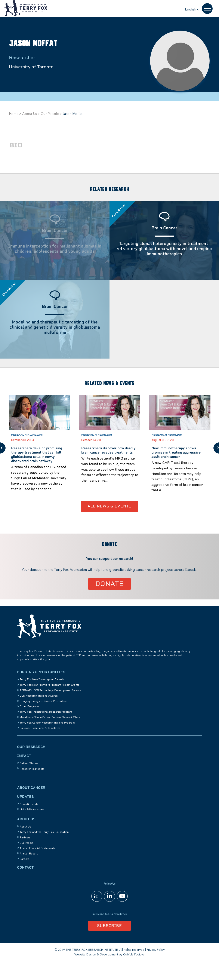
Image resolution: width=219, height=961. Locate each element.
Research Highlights (32, 768)
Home (13, 114)
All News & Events (109, 505)
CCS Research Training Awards (39, 695)
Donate (109, 583)
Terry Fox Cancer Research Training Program (47, 722)
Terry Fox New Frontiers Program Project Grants (49, 684)
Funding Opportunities (41, 671)
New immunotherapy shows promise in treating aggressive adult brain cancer (176, 452)
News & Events (29, 803)
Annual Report (29, 853)
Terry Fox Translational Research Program (46, 711)
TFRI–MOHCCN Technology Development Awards (50, 689)
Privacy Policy (156, 949)
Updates (25, 796)
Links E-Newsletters (32, 809)
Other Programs (29, 705)
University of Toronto (31, 66)
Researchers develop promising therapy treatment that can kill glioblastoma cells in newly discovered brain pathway (36, 454)
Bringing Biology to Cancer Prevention (43, 700)
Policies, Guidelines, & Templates (40, 727)
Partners (25, 837)
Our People (50, 114)
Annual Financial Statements (37, 847)
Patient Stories (29, 762)
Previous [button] (3, 447)
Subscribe (109, 925)
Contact (25, 867)
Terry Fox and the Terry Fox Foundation (44, 831)
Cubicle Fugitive (134, 954)
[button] (192, 9)
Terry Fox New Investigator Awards (42, 679)
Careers (24, 858)
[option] (39, 447)
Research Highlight (27, 434)
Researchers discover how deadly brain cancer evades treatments (108, 450)
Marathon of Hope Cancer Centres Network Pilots (50, 716)
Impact (24, 755)
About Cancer (31, 787)
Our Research (31, 746)
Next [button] (216, 447)
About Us (29, 114)
